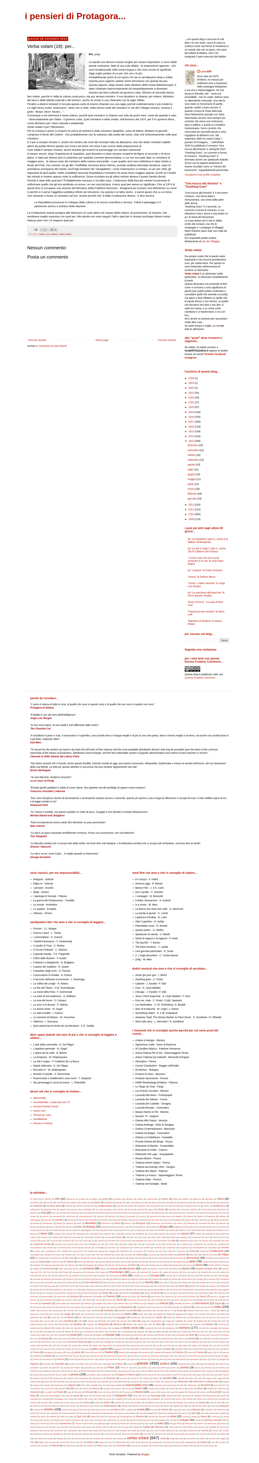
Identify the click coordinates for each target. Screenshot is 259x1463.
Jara (54, 1310)
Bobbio (78, 1227)
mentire (202, 1328)
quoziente (134, 1378)
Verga (172, 1438)
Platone (119, 1364)
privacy (138, 1371)
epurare (155, 1272)
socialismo (115, 1409)
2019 (192, 412)
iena (169, 1300)
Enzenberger (116, 1272)
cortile (169, 1251)
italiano (33, 1310)
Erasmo (175, 1272)
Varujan (60, 1438)
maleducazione (36, 1324)
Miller (174, 1332)
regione (36, 1385)
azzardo (131, 1216)
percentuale (142, 1356)
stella (101, 1416)
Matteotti (47, 1328)
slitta (93, 1410)
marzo (191, 488)
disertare (37, 1265)
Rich (224, 1385)
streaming (215, 1416)
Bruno (43, 1230)
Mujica (226, 1335)
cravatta (47, 1255)
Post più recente (37, 340)
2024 (192, 387)
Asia (43, 1212)
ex (177, 1276)
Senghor (180, 1402)
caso (136, 1237)
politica (54, 234)
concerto (87, 1248)
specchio (84, 1413)
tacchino (90, 1423)
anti (198, 1206)
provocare (156, 1375)
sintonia (65, 1410)
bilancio (222, 1223)
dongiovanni (177, 1265)
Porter (110, 1367)
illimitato (199, 1300)
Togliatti (146, 1427)
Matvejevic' (89, 1328)
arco (97, 1209)
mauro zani (39, 1110)
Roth (117, 1392)
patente (168, 1352)
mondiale (62, 1335)
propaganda (223, 1371)
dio (171, 1262)
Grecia (143, 1296)
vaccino (203, 1434)
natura (132, 1338)
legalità (159, 1314)
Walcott (55, 1445)
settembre (193, 459)
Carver (118, 1237)
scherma (168, 1399)
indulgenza (151, 1303)
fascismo (99, 1279)
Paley (128, 1349)
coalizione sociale (42, 1244)
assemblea (87, 1213)
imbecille (222, 1300)
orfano (185, 1345)
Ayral (122, 1216)
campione (107, 1234)
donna (189, 1265)
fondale (202, 1282)
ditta (80, 1265)
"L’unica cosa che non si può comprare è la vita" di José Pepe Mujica (205, 560)
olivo (54, 1345)
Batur (196, 1220)
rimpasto (107, 1388)
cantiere (162, 1234)
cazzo (215, 1237)
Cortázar (151, 1251)
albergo (119, 1202)
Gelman (122, 1290)
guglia (59, 1300)
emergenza (77, 1272)
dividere (100, 1265)
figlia (133, 1282)
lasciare (87, 1314)
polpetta (211, 1364)
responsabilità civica (137, 1385)
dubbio (36, 1269)
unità (116, 1434)
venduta (119, 1438)
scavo (108, 1399)
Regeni (226, 1382)
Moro (169, 1335)
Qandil (46, 1378)
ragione (33, 1382)
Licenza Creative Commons (200, 677)
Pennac (76, 1356)
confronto (158, 1248)
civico (196, 1241)
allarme (154, 1202)
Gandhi (46, 1290)
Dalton (171, 1255)
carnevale (76, 1237)
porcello (99, 1368)
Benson (128, 1223)
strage (194, 1416)
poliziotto (182, 1364)
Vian (32, 1442)
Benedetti (90, 1223)
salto (67, 1396)
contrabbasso (50, 1251)
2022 (192, 397)
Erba (185, 1272)
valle (32, 1438)
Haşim (79, 1300)
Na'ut (82, 1338)
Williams (100, 1446)
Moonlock (138, 1335)
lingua (109, 1317)
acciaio (82, 1199)
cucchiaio (128, 1255)
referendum (183, 1381)
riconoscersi (49, 1388)
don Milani (163, 1265)
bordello (152, 1227)
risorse (138, 1388)
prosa (74, 1374)
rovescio (153, 1392)
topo (180, 1427)
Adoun (175, 1199)
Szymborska (65, 1423)
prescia (58, 1371)
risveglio (161, 1388)
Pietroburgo (181, 1359)
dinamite (152, 1262)
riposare (117, 1388)
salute (76, 1395)
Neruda (191, 1338)
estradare (101, 1276)
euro (146, 1276)
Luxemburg (67, 1321)
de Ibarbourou (55, 1258)
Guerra (203, 1296)
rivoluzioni (35, 1392)
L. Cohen (212, 1310)
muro (35, 1338)
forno (32, 1286)
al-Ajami (73, 1202)
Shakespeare (110, 1406)
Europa (155, 1275)
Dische (226, 1262)
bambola (71, 1220)
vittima (128, 1442)
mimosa (184, 1332)
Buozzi (107, 1230)
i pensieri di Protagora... (75, 16)
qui (214, 325)
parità (226, 1349)
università (126, 1434)
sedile (97, 1402)
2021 (192, 402)
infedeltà (178, 1303)
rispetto (151, 1388)
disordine (60, 1265)
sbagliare (198, 1396)
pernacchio (209, 1356)
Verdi (163, 1438)
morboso (150, 1335)
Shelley (124, 1406)
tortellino (190, 1427)
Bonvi (131, 1227)
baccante (154, 1216)
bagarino (179, 1216)
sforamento (84, 1406)
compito (210, 1244)
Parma (36, 1352)
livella (169, 1317)
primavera (113, 1371)
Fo (169, 1282)
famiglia (225, 1276)
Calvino (43, 1233)
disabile (205, 1262)
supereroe (134, 1420)
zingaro (186, 1446)
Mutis (73, 1338)
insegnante (89, 1307)
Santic (135, 1396)
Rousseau (127, 1392)
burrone (126, 1230)
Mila (150, 1332)
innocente (37, 1307)
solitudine (209, 1410)
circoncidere (162, 1241)
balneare (48, 1220)
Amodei (90, 1206)
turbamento (192, 1430)
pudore (189, 1375)
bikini (213, 1223)
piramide (47, 1364)
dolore (142, 1265)
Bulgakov (88, 1230)
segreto (118, 1402)
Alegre (138, 1202)
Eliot (49, 1272)
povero (173, 1368)
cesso (85, 1241)
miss (206, 1332)
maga (143, 1321)
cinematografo (137, 1241)
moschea (202, 1335)
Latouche (99, 1314)
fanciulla (36, 1279)
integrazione (126, 1307)
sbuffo (223, 1396)
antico (206, 1206)
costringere (35, 1255)
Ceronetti (54, 1241)
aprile (191, 484)
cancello (128, 1234)
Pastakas (157, 1352)
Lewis (53, 1317)
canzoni (185, 1233)
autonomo (44, 1216)
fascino (88, 1279)
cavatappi (183, 1237)
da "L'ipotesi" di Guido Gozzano (205, 570)
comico (158, 1244)
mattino (58, 1328)
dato (192, 1255)
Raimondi (57, 1382)
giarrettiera (214, 1290)
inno (227, 1303)
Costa (192, 1251)
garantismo (58, 1290)
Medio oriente (130, 1327)
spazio (73, 1413)
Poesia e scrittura (42, 1123)
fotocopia (51, 1286)
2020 (192, 407)
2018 (192, 416)
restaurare (158, 1385)
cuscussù (152, 1255)
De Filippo (223, 1254)
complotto (221, 1244)
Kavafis (133, 1310)
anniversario (155, 1206)
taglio (108, 1423)
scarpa (70, 1399)
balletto (222, 1216)
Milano (159, 1332)
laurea (118, 1314)
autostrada (70, 1216)
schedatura (155, 1399)
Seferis (107, 1402)
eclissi (69, 1269)
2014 (192, 436)
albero (128, 1202)
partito (78, 1352)
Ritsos (200, 1388)
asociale (63, 1213)
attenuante (173, 1213)
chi (93, 1241)
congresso (184, 1248)
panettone (179, 1349)
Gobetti (201, 1293)
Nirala (43, 1342)
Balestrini (211, 1216)
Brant (186, 1227)
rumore (203, 1392)
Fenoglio (199, 1279)
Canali (118, 1234)
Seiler (127, 1402)
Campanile (94, 1234)
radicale (181, 1378)
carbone (44, 1237)
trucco (152, 1430)
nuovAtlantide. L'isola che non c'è (51, 1102)
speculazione (97, 1413)
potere (163, 1368)
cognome (70, 1244)
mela (159, 1328)
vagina (223, 1434)
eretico (194, 1272)
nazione (181, 1338)
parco (217, 1349)
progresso (210, 1371)
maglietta (179, 1321)
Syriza (52, 1423)
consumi (225, 1247)
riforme (95, 1388)
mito (224, 1332)
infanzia (164, 1303)
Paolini (200, 1349)
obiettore (196, 1342)
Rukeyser (192, 1392)
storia (173, 1416)
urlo (153, 1434)
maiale (190, 1321)
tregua (105, 1430)
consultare (212, 1248)
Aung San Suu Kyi (218, 1213)
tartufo (123, 1423)
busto (142, 1230)
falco (193, 1276)
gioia (52, 1293)
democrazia (193, 1257)
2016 (192, 426)
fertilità (69, 1282)
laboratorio (34, 1314)
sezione (36, 1406)
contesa (37, 1251)
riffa (60, 1388)
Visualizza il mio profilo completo (202, 174)
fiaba (105, 1282)
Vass (69, 1438)
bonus (123, 1227)
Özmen (78, 1349)
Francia (82, 1286)
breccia (195, 1227)
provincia (144, 1375)
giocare (43, 1293)
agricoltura (34, 1202)
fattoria (124, 1279)
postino (144, 1368)
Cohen (81, 1244)
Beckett (225, 1220)
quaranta (70, 1378)
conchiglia (99, 1248)
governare (61, 1296)
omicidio (85, 1345)
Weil (65, 1446)
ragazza (209, 1378)
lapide (78, 1314)
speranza (122, 1413)
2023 (192, 392)
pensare (86, 1356)
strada (185, 1416)
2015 (192, 431)
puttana (36, 1378)
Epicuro (133, 1272)
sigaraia (176, 1406)
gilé (34, 1293)
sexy (227, 1402)
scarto (90, 1399)
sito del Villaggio (211, 241)
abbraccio (70, 1199)
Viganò (42, 1442)
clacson (205, 1241)
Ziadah (176, 1446)
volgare (155, 1442)
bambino (59, 1220)
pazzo (210, 1352)
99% (57, 1198)
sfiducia (62, 1406)
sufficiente (111, 1420)
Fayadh (155, 1279)
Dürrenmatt (48, 1268)
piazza (133, 1359)
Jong (80, 1310)
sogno (184, 1410)
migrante (141, 1332)
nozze (148, 1342)
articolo (204, 1209)
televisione (212, 1423)
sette (219, 1402)
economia (88, 1268)
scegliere (119, 1399)
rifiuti (67, 1388)
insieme (113, 1307)
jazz (61, 1310)
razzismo (135, 1382)
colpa (121, 1244)
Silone (204, 1406)
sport (194, 1413)
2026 (192, 378)
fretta (100, 1286)
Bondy (114, 1227)
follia (193, 1282)
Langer (67, 1314)
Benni (117, 1223)
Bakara (190, 1216)
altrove (203, 1202)
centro (43, 1241)
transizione (58, 1430)
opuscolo (148, 1345)
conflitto (146, 1248)
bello (79, 1223)
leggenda (179, 1314)
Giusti (125, 1293)
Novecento (137, 1342)
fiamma (114, 1282)
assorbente (101, 1213)
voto (213, 1442)
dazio (199, 1255)
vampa (50, 1438)
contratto (64, 1251)
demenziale (178, 1258)
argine (150, 1209)
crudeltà (107, 1255)
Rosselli (89, 1392)
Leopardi (202, 1314)
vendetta (96, 1438)
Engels (102, 1272)
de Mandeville (84, 1258)
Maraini (130, 1324)
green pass (156, 1296)
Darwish (182, 1254)
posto (154, 1368)
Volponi (177, 1442)
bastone (166, 1220)
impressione (75, 1303)
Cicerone (124, 1241)
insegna (77, 1307)
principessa (127, 1371)
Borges (164, 1226)
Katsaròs (122, 1310)
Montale (110, 1334)
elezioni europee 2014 (207, 1268)
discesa (216, 1262)
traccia (223, 1427)
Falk (200, 1276)
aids (55, 1202)
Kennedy (160, 1310)
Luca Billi (206, 71)
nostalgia (107, 1342)
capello (198, 1234)
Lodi (188, 1317)
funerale (146, 1286)
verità (180, 1438)
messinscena (89, 1332)
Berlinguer (140, 1223)
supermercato (148, 1420)
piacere (102, 1359)
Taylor (151, 1423)
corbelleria (124, 1251)
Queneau (111, 1378)
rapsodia (105, 1382)
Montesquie (126, 1335)
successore (98, 1420)
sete (211, 1402)
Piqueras (34, 1364)
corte (161, 1251)
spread (212, 1413)
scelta (129, 1399)
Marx (158, 1324)
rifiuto (76, 1388)
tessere (99, 1427)
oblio (205, 1342)
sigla (186, 1406)
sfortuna (96, 1406)
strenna (36, 1420)
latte (109, 1314)
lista (146, 1317)
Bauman (206, 1220)
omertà (75, 1345)
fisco (162, 1282)
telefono (200, 1423)
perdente (155, 1356)
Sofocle (164, 1409)
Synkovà (42, 1423)
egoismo (154, 1269)
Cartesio (97, 1237)
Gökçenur (221, 1293)
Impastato (46, 1303)
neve (201, 1338)
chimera (101, 1241)
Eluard (65, 1272)
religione (71, 1385)
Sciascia (34, 1402)
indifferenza (138, 1303)
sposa (203, 1413)
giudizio (116, 1293)
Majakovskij (202, 1321)
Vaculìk (213, 1434)
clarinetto (217, 1241)
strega (226, 1416)
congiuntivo (171, 1248)
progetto (185, 1371)
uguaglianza (58, 1434)
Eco (77, 1269)
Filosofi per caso (42, 1115)
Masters (210, 1324)
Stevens (140, 1416)
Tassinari (133, 1423)
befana (36, 1223)
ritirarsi (172, 1388)
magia (168, 1321)
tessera (88, 1427)
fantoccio (70, 1279)
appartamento (50, 1209)
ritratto (190, 1388)
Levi (45, 1317)
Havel (88, 1300)
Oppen (95, 1345)
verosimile (191, 1438)
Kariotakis (109, 1310)
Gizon (157, 1293)
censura (33, 1241)
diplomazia (181, 1262)
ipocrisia (207, 1307)
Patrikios (179, 1352)
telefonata (189, 1423)
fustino (172, 1286)
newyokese (224, 1338)
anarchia (120, 1206)
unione (107, 1434)
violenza (90, 1442)
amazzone (224, 1202)
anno (166, 1206)
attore (184, 1213)
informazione (202, 1303)
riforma (85, 1388)
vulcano (33, 1446)
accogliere (93, 1199)
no (51, 1342)
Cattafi (163, 1237)
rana (67, 1382)
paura (190, 1352)
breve (214, 1227)
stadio (43, 1416)
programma (197, 1371)
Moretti (161, 1335)
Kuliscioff (191, 1310)
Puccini (179, 1375)
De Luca (69, 1258)
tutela (35, 1434)
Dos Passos (223, 1265)
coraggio (112, 1251)
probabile (149, 1371)
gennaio (192, 498)
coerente (59, 1244)
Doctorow (123, 1265)
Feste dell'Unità (91, 1282)
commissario (170, 1244)
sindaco (36, 1410)
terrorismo (76, 1427)
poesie (142, 1363)
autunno (100, 1216)
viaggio (223, 1438)
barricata (135, 1220)
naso (112, 1338)
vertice (202, 1438)
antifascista (35, 1209)
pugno (198, 1375)
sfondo (73, 1406)
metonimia (112, 1332)
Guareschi (168, 1296)
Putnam (225, 1375)
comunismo (62, 1248)
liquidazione (135, 1317)
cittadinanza (184, 1241)
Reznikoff (205, 1385)
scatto (99, 1399)
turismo (215, 1430)
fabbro (184, 1276)
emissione (90, 1272)
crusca (117, 1255)
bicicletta (203, 1223)
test (107, 1427)
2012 (192, 504)
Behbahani (48, 1223)
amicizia (79, 1206)
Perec (175, 1356)
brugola (33, 1230)
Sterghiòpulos (126, 1416)
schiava (189, 1399)
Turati (180, 1430)
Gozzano (74, 1296)
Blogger (145, 1454)
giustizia (136, 1293)
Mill (166, 1332)
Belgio (59, 1223)
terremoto (64, 1427)
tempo (223, 1423)
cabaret (171, 1230)
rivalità (210, 1388)
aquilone (74, 1209)
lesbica (213, 1314)
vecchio (78, 1438)
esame (45, 1276)
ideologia (159, 1300)
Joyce (88, 1310)
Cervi (76, 1241)
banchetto (93, 1220)
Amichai (68, 1206)
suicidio (122, 1420)
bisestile (62, 1227)
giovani (73, 1293)
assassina (74, 1213)
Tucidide (162, 1430)
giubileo (94, 1293)
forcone (212, 1282)
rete (181, 1385)
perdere (166, 1356)
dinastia (163, 1262)
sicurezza (156, 1406)
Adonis (164, 1199)
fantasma (59, 1279)
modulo (33, 1335)
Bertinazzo (156, 1223)
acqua (105, 1199)
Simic (213, 1406)
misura (215, 1332)
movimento (215, 1335)
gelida (112, 1290)
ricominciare (35, 1388)
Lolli (207, 1317)
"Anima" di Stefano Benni (201, 576)
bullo (98, 1230)
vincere (62, 1442)
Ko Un (170, 1310)
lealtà (149, 1314)
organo (195, 1345)
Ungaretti (97, 1434)
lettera (223, 1314)
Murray (44, 1338)
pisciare (72, 1364)
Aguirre (46, 1202)
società (140, 1409)
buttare (152, 1230)
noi (57, 1342)
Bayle (216, 1220)
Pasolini (109, 1352)
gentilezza (161, 1290)
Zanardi (133, 1446)
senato (170, 1402)
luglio (191, 469)
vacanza (177, 1434)
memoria (184, 1327)
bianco (180, 1223)
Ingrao (218, 1303)
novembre (193, 450)
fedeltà (165, 1279)
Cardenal (55, 1237)
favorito (145, 1279)
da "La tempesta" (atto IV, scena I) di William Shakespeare (208, 540)
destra (33, 1262)
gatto (84, 1290)
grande (124, 1296)
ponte (45, 1368)
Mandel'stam (63, 1324)
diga (100, 1262)
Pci (218, 1352)
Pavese (200, 1352)
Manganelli (103, 1324)
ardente (120, 1209)
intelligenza (142, 1307)
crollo (97, 1255)
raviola (115, 1382)
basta (156, 1220)
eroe (214, 1272)
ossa (42, 1349)
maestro (123, 1321)
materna (222, 1324)
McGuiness (103, 1328)
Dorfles (211, 1265)
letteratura (34, 1317)
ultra (76, 1434)
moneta (86, 1335)
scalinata (34, 1399)
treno (113, 1430)
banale (82, 1220)
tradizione (34, 1430)
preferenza (35, 1371)
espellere (76, 1276)
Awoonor (112, 1216)
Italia (218, 1307)
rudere (163, 1392)
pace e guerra (100, 1348)
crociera (88, 1255)
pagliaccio (117, 1349)
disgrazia (48, 1265)
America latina (54, 1206)
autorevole (57, 1216)
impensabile (60, 1303)
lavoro (128, 1313)
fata (107, 1279)
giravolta (84, 1293)
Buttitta (162, 1230)
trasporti (85, 1430)
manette (90, 1324)
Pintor (213, 1359)
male (223, 1321)
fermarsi (36, 1282)
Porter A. (124, 1368)
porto (134, 1368)
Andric (131, 1206)
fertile (59, 1282)
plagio (109, 1364)
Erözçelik (34, 1276)
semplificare (150, 1402)
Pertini (36, 1359)
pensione (111, 1356)
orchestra (167, 1345)
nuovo (175, 1342)
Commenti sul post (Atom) (52, 346)
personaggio (223, 1356)
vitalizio (118, 1442)
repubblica (94, 1385)
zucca (202, 1446)
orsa (215, 1345)
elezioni (185, 1268)
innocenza (50, 1307)
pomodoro (34, 1368)
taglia (100, 1423)
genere (150, 1290)
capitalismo (210, 1234)
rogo (69, 1392)
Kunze (201, 1310)
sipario (75, 1410)
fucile (127, 1286)
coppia (101, 1251)
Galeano (212, 1286)
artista (214, 1209)
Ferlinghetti (224, 1279)
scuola (86, 1402)
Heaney (98, 1300)
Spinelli (160, 1413)
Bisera (52, 1227)
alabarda (108, 1202)
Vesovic (212, 1438)
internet (187, 1307)
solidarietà (195, 1409)
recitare (157, 1382)
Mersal (68, 1332)
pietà (161, 1359)
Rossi (100, 1392)
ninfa (35, 1342)
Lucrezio (46, 1321)
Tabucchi (79, 1423)
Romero (78, 1392)
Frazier (92, 1286)
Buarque (61, 1230)
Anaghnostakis (105, 1206)
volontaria (166, 1442)
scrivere (66, 1402)
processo (161, 1371)
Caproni (33, 1237)
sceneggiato (141, 1399)
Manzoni (117, 1324)
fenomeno (211, 1279)
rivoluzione (221, 1388)
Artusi (223, 1209)
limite (101, 1317)
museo (55, 1338)
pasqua (122, 1352)
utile (168, 1434)
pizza (100, 1364)
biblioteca (191, 1223)
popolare (56, 1368)
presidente (81, 1371)
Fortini (41, 1286)
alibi (146, 1202)
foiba (176, 1282)
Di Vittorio (68, 1262)
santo (144, 1396)
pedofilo (36, 1356)
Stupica (57, 1420)
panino (190, 1349)
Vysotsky (44, 1446)
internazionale (173, 1307)
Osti (49, 1349)
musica (65, 1338)
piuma (91, 1364)
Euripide (136, 1276)
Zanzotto (156, 1446)
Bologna (90, 1226)
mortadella (180, 1335)
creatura (58, 1255)
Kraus (180, 1310)
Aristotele (173, 1209)
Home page (102, 340)
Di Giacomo (55, 1262)
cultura (42, 234)
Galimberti (224, 1286)
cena (224, 1237)
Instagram (191, 357)
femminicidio (186, 1279)
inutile (197, 1307)
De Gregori (40, 1258)
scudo (76, 1402)
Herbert (109, 1300)
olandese (44, 1345)
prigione (93, 1371)
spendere (110, 1413)
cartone (108, 1237)
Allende (172, 1202)
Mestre (101, 1332)
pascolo (97, 1352)
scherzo (178, 1399)
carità (65, 1237)
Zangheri (145, 1446)
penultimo (123, 1356)
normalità (96, 1342)
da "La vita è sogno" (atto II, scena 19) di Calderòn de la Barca (207, 550)
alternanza (184, 1202)
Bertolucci (168, 1223)
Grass (133, 1296)
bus (135, 1230)
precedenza (220, 1368)
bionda (43, 1227)
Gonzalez (34, 1296)
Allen (163, 1202)
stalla (62, 1416)
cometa (148, 1244)
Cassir (144, 1237)
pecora (226, 1352)
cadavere (183, 1230)
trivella (133, 1430)
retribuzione (192, 1385)
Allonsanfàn (39, 1097)
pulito (207, 1375)
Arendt (130, 1209)
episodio (144, 1272)
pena (57, 1356)
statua (93, 1416)
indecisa (110, 1303)
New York (211, 1338)
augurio (202, 1213)
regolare (47, 1385)
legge (169, 1314)
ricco (216, 1385)
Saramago (155, 1395)
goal (183, 1293)
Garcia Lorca (72, 1290)
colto (139, 1244)
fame (216, 1276)
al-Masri (84, 1202)
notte (127, 1342)
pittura (82, 1364)
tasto (143, 1423)
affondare (209, 1199)
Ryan (223, 1392)
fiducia (124, 1282)
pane (168, 1349)
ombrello (64, 1345)
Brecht (205, 1227)
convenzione (77, 1251)
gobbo (191, 1293)
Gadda (202, 1286)
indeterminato (123, 1303)
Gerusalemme (188, 1290)
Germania (174, 1290)
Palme (147, 1349)
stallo (70, 1416)
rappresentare (91, 1382)
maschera (170, 1324)
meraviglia (213, 1328)
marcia (140, 1324)
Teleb (178, 1423)
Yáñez (110, 1446)
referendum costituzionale (206, 1381)
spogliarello (172, 1413)
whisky (90, 1446)
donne (198, 1265)
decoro (155, 1258)
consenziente (198, 1248)
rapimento (77, 1382)
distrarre (71, 1265)
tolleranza (159, 1427)
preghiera (47, 1371)
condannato (124, 1248)
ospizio (33, 1349)
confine (136, 1248)
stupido (67, 1420)
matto (67, 1328)
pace (86, 1349)
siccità (145, 1406)
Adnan (140, 1199)
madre (113, 1321)
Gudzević (191, 1296)
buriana (116, 1230)
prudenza (168, 1375)
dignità (109, 1262)
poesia (130, 1364)
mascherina (184, 1324)
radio (200, 1378)
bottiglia (177, 1227)
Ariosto (160, 1209)
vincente (52, 1442)
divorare (111, 1265)
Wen (81, 1446)
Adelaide (129, 1199)
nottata (118, 1342)
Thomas (125, 1427)
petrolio (81, 1359)
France (72, 1286)
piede (153, 1359)
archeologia (87, 1209)
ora (157, 1345)
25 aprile (34, 1199)
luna (56, 1321)
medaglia (116, 1328)
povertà (184, 1367)
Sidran (166, 1406)
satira (188, 1396)
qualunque (58, 1378)
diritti (192, 1261)
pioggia (223, 1359)
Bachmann (167, 1216)
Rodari (60, 1392)
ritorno (181, 1388)
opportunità (121, 1345)
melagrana (170, 1328)
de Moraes (111, 1258)
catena (154, 1237)
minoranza (196, 1332)
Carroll (87, 1237)
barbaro (124, 1220)
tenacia (33, 1427)
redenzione (169, 1382)
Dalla (162, 1255)
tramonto (46, 1430)
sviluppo (184, 1419)
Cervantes (66, 1241)
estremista (113, 1276)
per (48, 234)
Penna (66, 1356)
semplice (137, 1402)
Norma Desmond (79, 1342)
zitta (194, 1446)
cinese (150, 1241)
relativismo (59, 1385)
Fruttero (118, 1286)
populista (88, 1368)
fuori (164, 1286)
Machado (102, 1321)
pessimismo (47, 1359)
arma (183, 1209)
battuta (188, 1220)
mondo (73, 1334)
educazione (128, 1268)
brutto (51, 1230)
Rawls (124, 1382)
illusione (210, 1300)
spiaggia (150, 1413)
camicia (69, 1234)
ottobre (192, 455)
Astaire (125, 1213)
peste (71, 1359)
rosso (108, 1392)
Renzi (83, 1385)
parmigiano (48, 1352)
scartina (80, 1399)
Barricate (147, 1220)
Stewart (151, 1416)
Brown (223, 1227)
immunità (34, 1303)
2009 (192, 519)
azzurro (142, 1216)
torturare (201, 1427)
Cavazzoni (196, 1237)
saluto (86, 1396)
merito (58, 1332)
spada (64, 1413)
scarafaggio (58, 1399)
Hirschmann (146, 1300)
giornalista (62, 1293)
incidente (88, 1303)
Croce (78, 1255)
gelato (103, 1290)
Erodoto (204, 1272)
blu (70, 1227)
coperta (90, 1251)
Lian (62, 1317)
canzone (173, 1234)
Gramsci (110, 1296)
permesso (196, 1356)
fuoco (156, 1286)
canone (151, 1234)
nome (64, 1342)
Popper (77, 1368)
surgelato (162, 1420)
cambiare (57, 1234)
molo (52, 1335)
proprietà (51, 1375)
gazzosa (93, 1290)
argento (140, 1209)
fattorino (134, 1279)
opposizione (135, 1345)
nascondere (101, 1338)
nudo (157, 1342)
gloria (175, 1293)
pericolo (185, 1356)
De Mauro (98, 1258)
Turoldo (225, 1430)
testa (115, 1427)
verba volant (65, 234)
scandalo (46, 1399)
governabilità (47, 1296)
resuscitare (171, 1385)
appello (63, 1209)
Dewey (42, 1262)
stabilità (33, 1416)
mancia (51, 1324)
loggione (197, 1317)
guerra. (33, 1300)
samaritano (97, 1396)
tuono (172, 1430)
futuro (181, 1286)
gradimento (88, 1296)
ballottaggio (35, 1220)
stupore (77, 1420)
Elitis (57, 1272)
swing (32, 1423)
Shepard (135, 1406)
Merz (77, 1332)
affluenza (197, 1199)
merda (36, 1332)
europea (168, 1276)
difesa (80, 1262)
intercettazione (156, 1307)
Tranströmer (72, 1430)
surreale (173, 1420)
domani (152, 1265)
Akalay (63, 1202)
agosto (192, 464)
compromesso (36, 1248)
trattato (95, 1430)
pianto (123, 1359)
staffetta (52, 1416)
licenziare (91, 1317)
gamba (36, 1290)
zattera (166, 1446)
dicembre (193, 445)
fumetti (136, 1286)
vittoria (138, 1442)
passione (146, 1352)
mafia (134, 1321)
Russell (213, 1392)
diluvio (118, 1262)
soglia (175, 1410)
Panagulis (158, 1349)
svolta (197, 1420)
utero (160, 1434)
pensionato (99, 1356)
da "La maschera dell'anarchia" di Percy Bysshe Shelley (206, 594)
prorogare (63, 1375)
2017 (192, 421)
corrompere (138, 1251)
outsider (58, 1349)
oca (212, 1342)
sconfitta (56, 1402)
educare (114, 1268)
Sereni (202, 1402)
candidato (140, 1234)
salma (42, 1396)
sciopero (45, 1402)
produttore (173, 1371)
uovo (145, 1434)
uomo (137, 1434)
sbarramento (211, 1396)
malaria (214, 1321)
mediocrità (149, 1328)
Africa (220, 1198)
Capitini (222, 1234)
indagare (99, 1303)
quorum (123, 1378)
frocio (108, 1286)
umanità (85, 1434)
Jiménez (70, 1310)
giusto (147, 1293)
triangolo (123, 1430)
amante (213, 1202)
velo (87, 1438)
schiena (200, 1399)
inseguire (102, 1307)
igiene (177, 1300)
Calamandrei (195, 1230)
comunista (75, 1248)
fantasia (47, 1279)
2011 (192, 509)
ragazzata (221, 1378)
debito (122, 1258)
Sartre (179, 1396)
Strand (203, 1416)
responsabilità (116, 1385)
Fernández (49, 1282)
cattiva (173, 1237)
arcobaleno (108, 1209)
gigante (226, 1290)
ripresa (128, 1388)
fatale (115, 1279)
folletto (185, 1282)
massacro (197, 1324)
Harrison (69, 1300)
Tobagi (136, 1427)
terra (43, 1427)
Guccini (180, 1296)
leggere (191, 1314)
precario (207, 1368)
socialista (129, 1410)
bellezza (69, 1223)
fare (79, 1279)
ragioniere (44, 1382)
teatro (160, 1423)
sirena (84, 1410)
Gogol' (211, 1293)
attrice (193, 1213)
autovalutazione (86, 1216)
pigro (205, 1359)
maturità (77, 1328)
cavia (206, 1237)
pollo (202, 1364)
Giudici (105, 1293)
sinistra (48, 1409)
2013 (192, 441)
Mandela (77, 1324)
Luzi (80, 1321)
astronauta (136, 1213)
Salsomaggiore (55, 1396)
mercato (225, 1328)
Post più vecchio (167, 340)
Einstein (165, 1269)
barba (115, 1220)
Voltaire (203, 1442)
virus (110, 1442)
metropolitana (127, 1332)
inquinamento (64, 1307)
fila (140, 1282)
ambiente (37, 1206)
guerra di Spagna (218, 1296)
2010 (192, 514)
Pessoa (60, 1359)
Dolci (133, 1265)
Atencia (147, 1213)
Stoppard (162, 1416)
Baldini (200, 1216)
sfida (54, 1406)
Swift (224, 1420)
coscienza (180, 1251)
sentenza (191, 1402)
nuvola (185, 1342)
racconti (167, 1378)
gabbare (192, 1286)
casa (128, 1237)
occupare (222, 1342)
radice (191, 1378)
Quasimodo (97, 1378)
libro (81, 1317)
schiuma (211, 1399)
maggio (192, 479)
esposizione (88, 1276)
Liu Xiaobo (157, 1317)
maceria (91, 1321)
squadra (222, 1413)
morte (191, 1335)
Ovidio (68, 1349)
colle (103, 1244)
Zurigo (211, 1446)
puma (216, 1375)
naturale (142, 1338)
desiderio (222, 1258)
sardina (169, 1396)
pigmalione (194, 1359)
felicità (174, 1279)
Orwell (223, 1345)
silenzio (195, 1406)
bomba (104, 1227)
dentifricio (210, 1258)
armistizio (193, 1209)
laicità (46, 1314)
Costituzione (217, 1251)
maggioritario (156, 1321)
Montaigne (97, 1335)
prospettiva (92, 1375)
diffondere (90, 1262)
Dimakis (127, 1262)
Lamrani (56, 1314)
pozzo (197, 1368)
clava (226, 1241)
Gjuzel (167, 1293)
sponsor (184, 1413)
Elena (175, 1269)
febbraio (192, 493)
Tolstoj (171, 1427)
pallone (137, 1349)
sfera (46, 1406)
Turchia (204, 1430)
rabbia (146, 1378)
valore (40, 1438)
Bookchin (142, 1227)
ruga (172, 1392)
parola (59, 1352)
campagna (80, 1234)
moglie (43, 1335)
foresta (223, 1282)
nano (90, 1338)
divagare (90, 1265)
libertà (70, 1317)
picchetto (143, 1359)
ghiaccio (202, 1290)
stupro (87, 1420)
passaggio (133, 1352)
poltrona (222, 1364)
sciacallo (222, 1399)
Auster (33, 1216)
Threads (209, 354)
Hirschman (132, 1300)
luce (214, 1317)
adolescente (152, 1199)
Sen (161, 1402)
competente (197, 1244)
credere (68, 1255)
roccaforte (48, 1392)
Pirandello (59, 1364)
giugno (192, 474)
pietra (169, 1359)
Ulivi (69, 1434)
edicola (103, 1269)
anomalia (176, 1206)
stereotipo (112, 1416)
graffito (99, 1296)
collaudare (92, 1244)
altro (195, 1202)
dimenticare (140, 1262)
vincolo (72, 1442)
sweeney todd (211, 1420)
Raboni (155, 1378)
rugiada (181, 1392)
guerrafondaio (46, 1300)
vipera (101, 1442)
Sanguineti (121, 1395)
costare (202, 1251)
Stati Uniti (81, 1416)
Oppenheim (107, 1345)
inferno (188, 1303)
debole (132, 1258)
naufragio (154, 1338)
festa (78, 1282)
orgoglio (205, 1345)
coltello (130, 1244)
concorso (111, 1248)
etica (124, 1275)
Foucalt (62, 1286)
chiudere (112, 1241)
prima (103, 1371)
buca (71, 1230)
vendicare (108, 1438)
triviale (143, 1430)
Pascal (88, 1352)
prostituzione (106, 1375)
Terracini (52, 1427)
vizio (146, 1442)
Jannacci (44, 1310)
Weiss (73, 1446)
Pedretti (47, 1356)
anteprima (188, 1206)
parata (209, 1349)
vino (81, 1442)
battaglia (177, 1220)
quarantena (83, 1378)
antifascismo (219, 1206)
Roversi (139, 1391)
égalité (144, 1269)
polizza (193, 1364)
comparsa (184, 1244)
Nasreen (121, 1338)
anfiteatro (141, 1206)
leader (140, 1314)
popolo (67, 1368)
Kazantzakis (146, 1310)
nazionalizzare (167, 1338)
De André (210, 1255)
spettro (133, 1413)
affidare (186, 1199)
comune (49, 1248)
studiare (46, 1420)
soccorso (103, 1410)
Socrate (153, 1410)
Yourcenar (121, 1445)
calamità (209, 1230)
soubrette (54, 1413)
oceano (33, 1345)
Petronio (91, 1359)
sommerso (221, 1410)
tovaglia (212, 1427)
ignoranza (188, 1300)
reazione (146, 1382)
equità (165, 1272)
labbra (223, 1310)
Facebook (220, 354)
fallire (208, 1276)
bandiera (105, 1220)
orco (177, 1345)
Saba (32, 1395)
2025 (192, 383)
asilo (54, 1213)
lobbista (179, 1317)
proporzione (38, 1375)
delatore (165, 1258)
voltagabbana (190, 1442)
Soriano (42, 1413)
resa (104, 1385)
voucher (222, 1442)
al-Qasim (95, 1202)
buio (78, 1230)
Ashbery (33, 1213)
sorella (33, 1413)
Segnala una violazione (201, 649)
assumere (113, 1213)
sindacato (224, 1406)
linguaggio (121, 1317)
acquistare (117, 1199)
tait (115, 1423)
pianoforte (113, 1359)
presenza (69, 1371)
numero (166, 1342)
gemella (140, 1290)
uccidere (45, 1434)
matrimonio (35, 1328)
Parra (68, 1352)
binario (33, 1227)
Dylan (60, 1269)
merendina (47, 1332)
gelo (131, 1290)
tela (171, 1423)
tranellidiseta (40, 1119)
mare (149, 1324)
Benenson (106, 1223)
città (173, 1240)
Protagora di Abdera (125, 1374)
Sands (108, 1396)
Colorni (112, 1244)
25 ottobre (46, 1199)
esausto (54, 1276)
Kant (97, 1310)
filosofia (149, 1282)
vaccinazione (190, 1434)
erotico (223, 1272)
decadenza (143, 1258)
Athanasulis (160, 1213)
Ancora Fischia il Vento (45, 1106)
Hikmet (119, 1300)
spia (141, 1413)
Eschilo (65, 1276)
